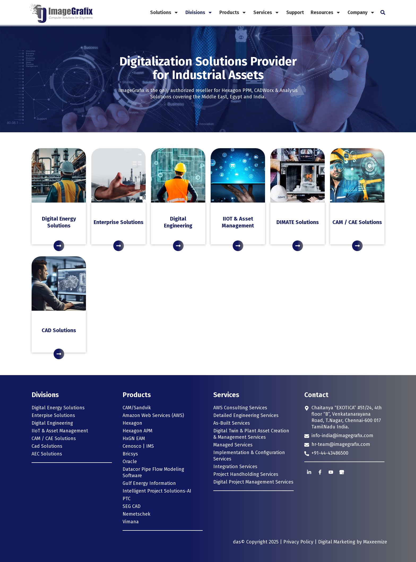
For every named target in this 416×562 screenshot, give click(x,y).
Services (266, 12)
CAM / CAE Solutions (357, 222)
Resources (326, 12)
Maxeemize (375, 542)
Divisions (199, 12)
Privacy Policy (298, 542)
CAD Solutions (59, 330)
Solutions (164, 12)
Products (232, 12)
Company (361, 12)
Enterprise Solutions (119, 222)
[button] (382, 12)
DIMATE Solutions (297, 222)
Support (295, 12)
